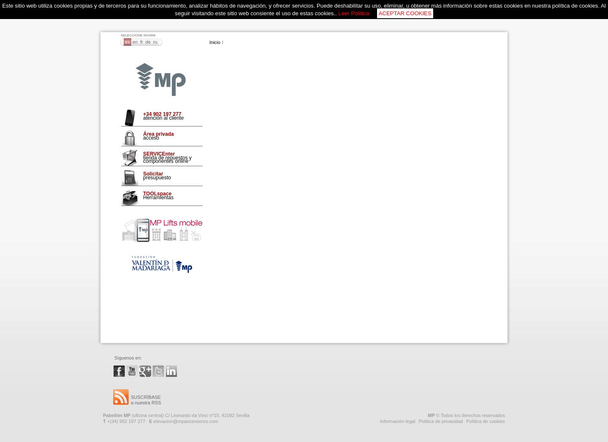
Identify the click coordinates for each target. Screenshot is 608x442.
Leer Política (353, 13)
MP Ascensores (160, 80)
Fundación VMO (162, 264)
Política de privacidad (441, 421)
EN (135, 41)
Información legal (397, 421)
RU (155, 41)
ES (127, 41)
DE (148, 41)
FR (141, 41)
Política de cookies (485, 421)
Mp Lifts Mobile (162, 230)
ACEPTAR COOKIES (405, 13)
